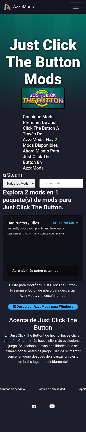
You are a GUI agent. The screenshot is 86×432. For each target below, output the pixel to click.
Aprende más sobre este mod (35, 271)
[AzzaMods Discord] (33, 407)
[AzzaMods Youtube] (52, 407)
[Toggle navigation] (76, 6)
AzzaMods (19, 6)
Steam (12, 175)
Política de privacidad (51, 389)
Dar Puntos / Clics (23, 223)
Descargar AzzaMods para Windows (43, 306)
